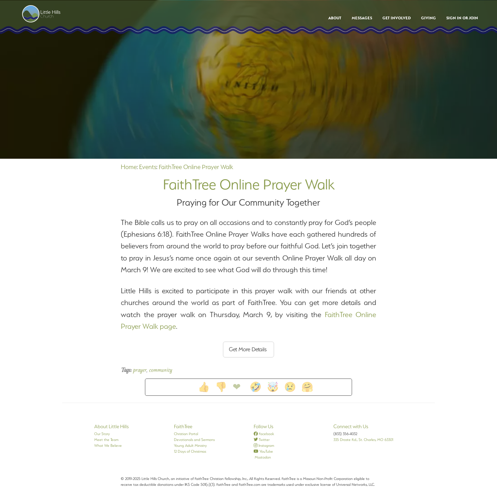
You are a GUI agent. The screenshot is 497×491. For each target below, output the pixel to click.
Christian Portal (186, 434)
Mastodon (262, 457)
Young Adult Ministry (190, 445)
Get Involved (396, 18)
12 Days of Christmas (190, 451)
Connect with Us (350, 426)
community (160, 370)
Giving (428, 18)
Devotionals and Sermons (194, 440)
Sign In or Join (462, 18)
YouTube (263, 451)
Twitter (262, 440)
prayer (139, 370)
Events (147, 166)
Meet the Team (106, 440)
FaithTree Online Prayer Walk (196, 166)
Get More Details (248, 349)
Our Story (102, 434)
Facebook (264, 434)
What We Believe (108, 445)
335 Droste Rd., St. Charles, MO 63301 (363, 440)
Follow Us (263, 426)
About (334, 18)
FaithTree (183, 426)
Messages (362, 18)
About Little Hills (111, 426)
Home (129, 166)
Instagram (264, 445)
